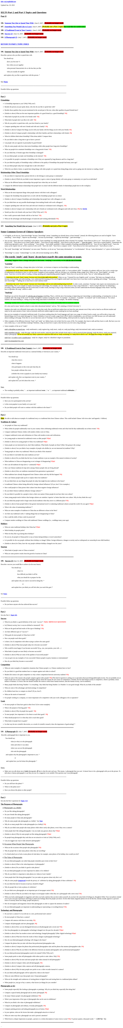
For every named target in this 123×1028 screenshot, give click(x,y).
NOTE (85, 209)
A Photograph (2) (11, 37)
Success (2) (9, 34)
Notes (6, 82)
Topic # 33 (24, 801)
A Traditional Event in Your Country (18, 30)
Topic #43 (14, 615)
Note (41, 821)
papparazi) (22, 880)
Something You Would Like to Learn (18, 27)
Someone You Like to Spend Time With (19, 23)
